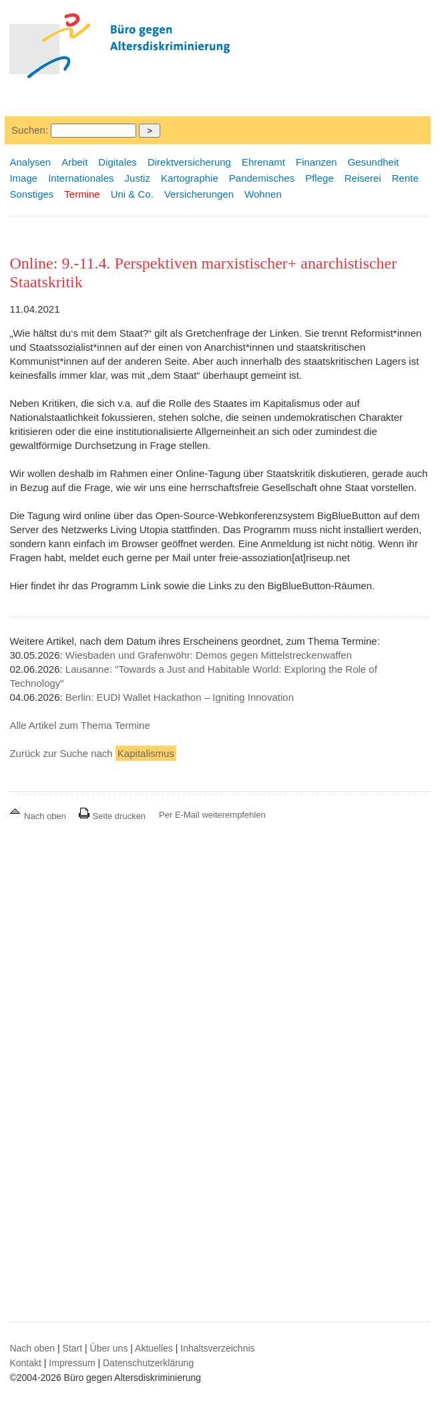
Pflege (319, 178)
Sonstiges (31, 194)
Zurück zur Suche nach (92, 753)
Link (150, 585)
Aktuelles (154, 1348)
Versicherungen (199, 194)
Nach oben (38, 816)
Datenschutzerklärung (148, 1363)
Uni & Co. (132, 194)
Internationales (81, 178)
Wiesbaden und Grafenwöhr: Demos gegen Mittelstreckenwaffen (208, 655)
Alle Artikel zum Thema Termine (79, 725)
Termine (81, 194)
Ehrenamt (263, 162)
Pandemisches (261, 178)
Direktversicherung (189, 162)
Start (73, 1348)
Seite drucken (112, 816)
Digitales (117, 162)
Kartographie (189, 178)
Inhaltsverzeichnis (217, 1348)
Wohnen (263, 194)
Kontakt (25, 1363)
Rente (405, 178)
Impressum (72, 1363)
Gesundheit (373, 162)
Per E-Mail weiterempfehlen (212, 815)
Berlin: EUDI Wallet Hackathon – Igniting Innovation (179, 697)
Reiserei (363, 178)
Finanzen (316, 162)
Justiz (137, 178)
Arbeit (74, 162)
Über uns (109, 1348)
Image (23, 178)
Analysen (30, 162)
